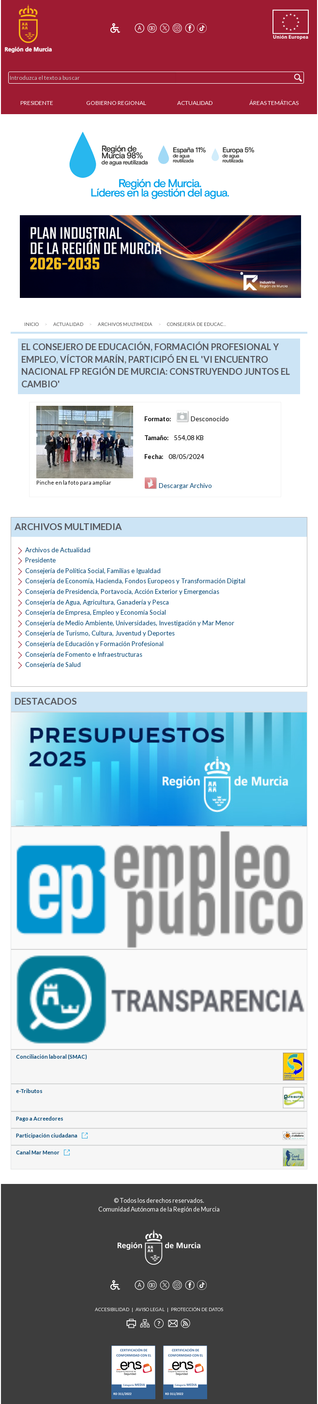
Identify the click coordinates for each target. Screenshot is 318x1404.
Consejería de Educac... (196, 324)
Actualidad (194, 102)
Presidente (36, 102)
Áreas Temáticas (274, 102)
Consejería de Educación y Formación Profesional (94, 644)
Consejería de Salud (53, 664)
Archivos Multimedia (125, 324)
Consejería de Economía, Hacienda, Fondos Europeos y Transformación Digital (135, 581)
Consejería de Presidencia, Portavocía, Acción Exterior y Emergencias (122, 591)
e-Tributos (29, 1091)
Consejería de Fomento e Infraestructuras (83, 654)
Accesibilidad (112, 1309)
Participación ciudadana (53, 1135)
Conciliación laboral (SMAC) (51, 1056)
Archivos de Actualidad (58, 550)
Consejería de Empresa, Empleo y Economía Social (95, 612)
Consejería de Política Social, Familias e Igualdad (93, 571)
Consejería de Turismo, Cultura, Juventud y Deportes (100, 633)
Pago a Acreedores (39, 1118)
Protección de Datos (197, 1309)
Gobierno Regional (116, 102)
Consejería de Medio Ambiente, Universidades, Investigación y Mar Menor (129, 623)
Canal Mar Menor (44, 1152)
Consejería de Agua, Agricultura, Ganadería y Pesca (97, 602)
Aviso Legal (150, 1309)
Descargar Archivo (178, 485)
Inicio (31, 324)
